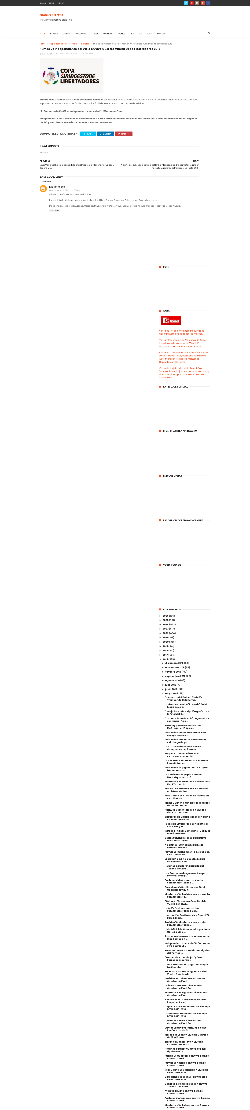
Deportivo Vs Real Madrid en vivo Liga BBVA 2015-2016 (187, 786)
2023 (166, 407)
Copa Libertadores (58, 43)
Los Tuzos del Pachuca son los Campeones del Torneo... (183, 526)
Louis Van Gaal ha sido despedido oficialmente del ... (185, 638)
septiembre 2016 (175, 454)
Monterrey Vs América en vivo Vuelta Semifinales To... (187, 674)
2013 (165, 988)
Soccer (161, 33)
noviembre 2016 (175, 445)
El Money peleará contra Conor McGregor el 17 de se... (184, 505)
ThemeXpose (57, 1106)
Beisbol (54, 33)
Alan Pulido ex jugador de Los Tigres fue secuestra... (186, 547)
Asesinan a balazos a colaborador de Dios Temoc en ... (187, 716)
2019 (165, 424)
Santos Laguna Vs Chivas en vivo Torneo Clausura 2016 (184, 913)
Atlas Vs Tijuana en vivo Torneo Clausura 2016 (184, 870)
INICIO (43, 3)
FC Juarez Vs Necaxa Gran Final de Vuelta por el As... (185, 681)
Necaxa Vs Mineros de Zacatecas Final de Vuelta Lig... (185, 906)
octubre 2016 (173, 449)
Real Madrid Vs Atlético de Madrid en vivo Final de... (187, 575)
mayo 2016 (171, 471)
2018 (165, 428)
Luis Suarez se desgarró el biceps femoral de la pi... (185, 653)
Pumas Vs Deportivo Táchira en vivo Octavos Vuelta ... (187, 948)
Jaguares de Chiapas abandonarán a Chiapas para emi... (187, 596)
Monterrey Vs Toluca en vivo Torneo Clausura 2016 (187, 884)
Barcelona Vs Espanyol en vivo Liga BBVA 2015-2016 (186, 856)
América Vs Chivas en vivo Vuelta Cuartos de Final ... (185, 758)
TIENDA (60, 3)
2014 (166, 984)
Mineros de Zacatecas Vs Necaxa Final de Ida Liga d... (185, 927)
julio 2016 (170, 463)
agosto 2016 (172, 458)
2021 (165, 415)
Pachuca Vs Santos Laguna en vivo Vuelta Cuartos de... (186, 751)
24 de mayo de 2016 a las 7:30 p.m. (66, 211)
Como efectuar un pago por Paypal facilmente (186, 744)
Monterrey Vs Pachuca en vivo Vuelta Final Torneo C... (187, 561)
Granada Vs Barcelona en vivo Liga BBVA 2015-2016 (186, 793)
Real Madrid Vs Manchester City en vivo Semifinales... (186, 941)
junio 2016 (171, 467)
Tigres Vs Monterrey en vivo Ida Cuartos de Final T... (184, 821)
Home (42, 33)
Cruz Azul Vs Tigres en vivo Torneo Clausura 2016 (185, 891)
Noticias (85, 43)
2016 (165, 437)
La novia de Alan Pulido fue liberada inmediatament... (186, 540)
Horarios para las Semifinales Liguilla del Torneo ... (187, 730)
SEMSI (52, 3)
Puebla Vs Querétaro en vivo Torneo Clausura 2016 (187, 835)
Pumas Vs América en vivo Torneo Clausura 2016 (185, 842)
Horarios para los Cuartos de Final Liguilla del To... (185, 828)
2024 (166, 402)
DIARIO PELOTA (52, 15)
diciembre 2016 (174, 441)
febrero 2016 (173, 970)
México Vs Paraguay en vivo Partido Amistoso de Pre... (186, 568)
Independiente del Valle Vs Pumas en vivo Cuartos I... (187, 723)
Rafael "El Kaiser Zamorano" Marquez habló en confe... (187, 610)
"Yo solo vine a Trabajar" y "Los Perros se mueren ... (183, 737)
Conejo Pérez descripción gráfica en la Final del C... (187, 491)
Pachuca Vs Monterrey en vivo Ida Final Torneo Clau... (185, 589)
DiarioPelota (57, 208)
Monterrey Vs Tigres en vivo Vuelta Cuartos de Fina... (186, 772)
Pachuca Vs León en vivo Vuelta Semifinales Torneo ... (184, 660)
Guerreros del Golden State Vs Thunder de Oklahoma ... (183, 477)
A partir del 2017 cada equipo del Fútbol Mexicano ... (184, 624)
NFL (140, 33)
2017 (165, 433)
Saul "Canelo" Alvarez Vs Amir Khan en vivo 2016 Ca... (186, 898)
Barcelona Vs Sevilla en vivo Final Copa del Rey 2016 (185, 667)
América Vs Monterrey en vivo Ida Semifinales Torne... (185, 702)
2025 (166, 398)
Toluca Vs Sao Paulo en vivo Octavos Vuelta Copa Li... (187, 934)
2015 (165, 980)
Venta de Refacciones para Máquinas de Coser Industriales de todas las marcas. (181, 110)
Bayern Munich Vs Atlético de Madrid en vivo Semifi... (187, 955)
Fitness (95, 33)
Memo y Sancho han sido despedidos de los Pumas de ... (187, 582)
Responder (54, 237)
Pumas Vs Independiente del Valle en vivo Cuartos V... (187, 631)
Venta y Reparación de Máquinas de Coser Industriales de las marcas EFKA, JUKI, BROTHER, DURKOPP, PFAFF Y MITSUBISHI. (182, 121)
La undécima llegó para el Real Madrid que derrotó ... (183, 554)
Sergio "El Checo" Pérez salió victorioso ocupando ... (182, 533)
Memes (121, 33)
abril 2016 (171, 961)
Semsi (150, 33)
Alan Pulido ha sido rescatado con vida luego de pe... (185, 519)
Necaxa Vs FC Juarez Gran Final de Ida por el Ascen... (185, 779)
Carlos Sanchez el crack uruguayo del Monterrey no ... (185, 617)
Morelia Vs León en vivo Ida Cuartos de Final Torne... (186, 814)
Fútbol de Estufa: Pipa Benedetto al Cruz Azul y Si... (186, 603)
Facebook (80, 33)
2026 (166, 394)
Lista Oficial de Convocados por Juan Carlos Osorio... (187, 709)
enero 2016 (172, 974)
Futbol (74, 43)
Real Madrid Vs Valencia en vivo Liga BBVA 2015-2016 (186, 849)
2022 (166, 411)
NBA (132, 33)
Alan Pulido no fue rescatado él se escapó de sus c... (185, 512)
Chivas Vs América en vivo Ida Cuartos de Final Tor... (183, 800)
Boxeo (66, 33)
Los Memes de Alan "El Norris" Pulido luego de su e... (186, 484)
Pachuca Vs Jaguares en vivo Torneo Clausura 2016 (187, 877)
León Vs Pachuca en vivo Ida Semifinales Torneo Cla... (182, 688)
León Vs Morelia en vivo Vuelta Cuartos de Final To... (183, 765)
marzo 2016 (172, 965)
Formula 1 (108, 33)
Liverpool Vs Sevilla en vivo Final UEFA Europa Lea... (187, 695)
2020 (166, 420)
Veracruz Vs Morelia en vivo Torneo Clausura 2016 (186, 920)
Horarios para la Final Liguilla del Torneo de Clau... (184, 645)
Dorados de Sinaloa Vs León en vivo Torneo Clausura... (186, 863)
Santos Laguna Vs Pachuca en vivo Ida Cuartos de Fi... (186, 807)
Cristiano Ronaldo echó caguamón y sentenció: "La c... (187, 498)
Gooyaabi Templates (91, 1106)
